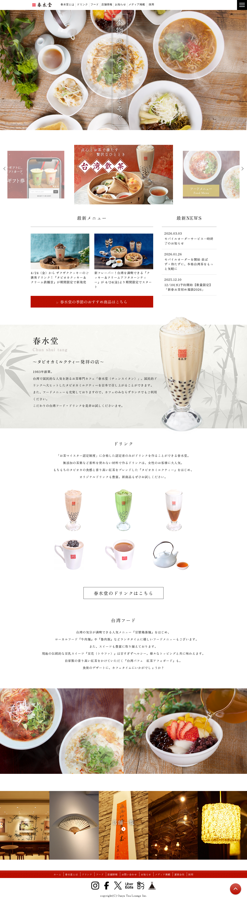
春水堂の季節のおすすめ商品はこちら (91, 301)
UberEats (199, 13)
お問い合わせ (129, 874)
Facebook (107, 886)
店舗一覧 (123, 822)
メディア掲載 (137, 4)
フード (95, 4)
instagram (193, 13)
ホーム (57, 874)
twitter (180, 13)
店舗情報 (106, 4)
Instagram (95, 886)
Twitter (118, 886)
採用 (151, 4)
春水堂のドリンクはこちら (124, 593)
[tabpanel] (123, 174)
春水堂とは (67, 4)
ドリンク (82, 4)
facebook (186, 13)
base (212, 13)
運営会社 (179, 874)
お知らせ (120, 4)
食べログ (206, 13)
